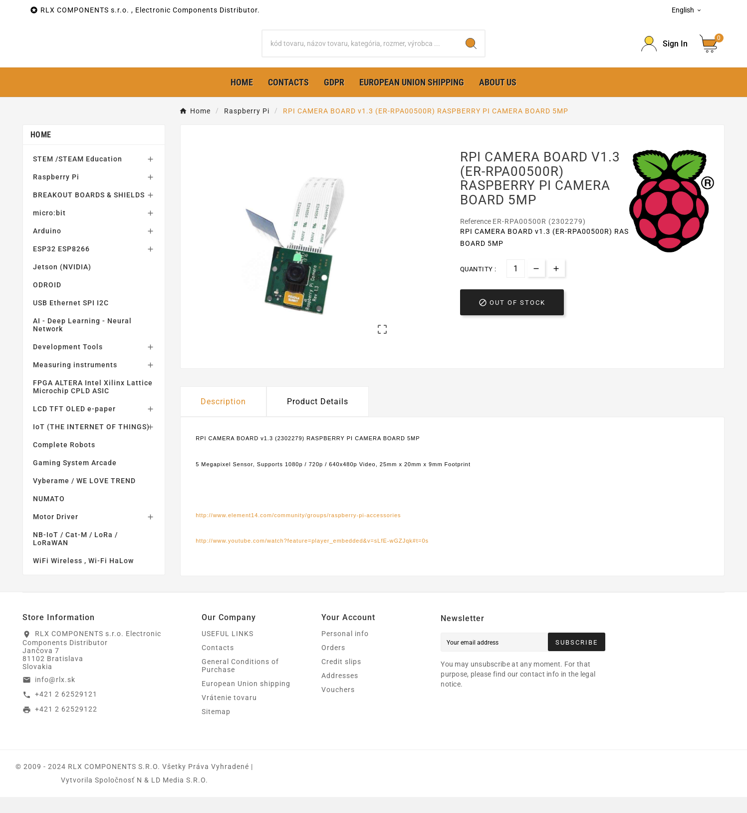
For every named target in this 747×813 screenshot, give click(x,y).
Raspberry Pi (56, 193)
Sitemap (216, 728)
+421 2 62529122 (66, 725)
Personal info (345, 650)
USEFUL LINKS (227, 650)
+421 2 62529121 (66, 710)
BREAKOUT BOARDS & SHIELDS (89, 211)
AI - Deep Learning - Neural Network (82, 341)
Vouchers (338, 706)
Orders (333, 664)
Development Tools (68, 363)
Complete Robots (64, 461)
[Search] (360, 51)
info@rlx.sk (55, 695)
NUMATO (49, 515)
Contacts (218, 664)
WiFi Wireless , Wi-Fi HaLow (83, 577)
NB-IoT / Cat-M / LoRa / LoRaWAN (75, 555)
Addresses (339, 692)
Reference (476, 237)
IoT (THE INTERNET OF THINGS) (91, 443)
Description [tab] (223, 417)
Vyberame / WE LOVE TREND (84, 497)
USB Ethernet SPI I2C (71, 319)
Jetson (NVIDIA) (62, 283)
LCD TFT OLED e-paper (74, 425)
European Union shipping (246, 700)
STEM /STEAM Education (77, 175)
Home (40, 150)
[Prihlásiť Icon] (664, 51)
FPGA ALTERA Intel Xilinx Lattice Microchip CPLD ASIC (93, 403)
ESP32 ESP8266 (61, 265)
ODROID (47, 301)
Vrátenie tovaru (229, 714)
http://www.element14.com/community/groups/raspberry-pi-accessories (298, 531)
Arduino (47, 247)
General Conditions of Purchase (240, 682)
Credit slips (341, 678)
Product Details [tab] (317, 417)
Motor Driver (55, 533)
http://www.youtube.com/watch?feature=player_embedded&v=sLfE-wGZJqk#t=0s (312, 557)
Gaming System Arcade (75, 479)
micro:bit (49, 229)
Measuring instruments (75, 381)
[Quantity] (515, 284)
